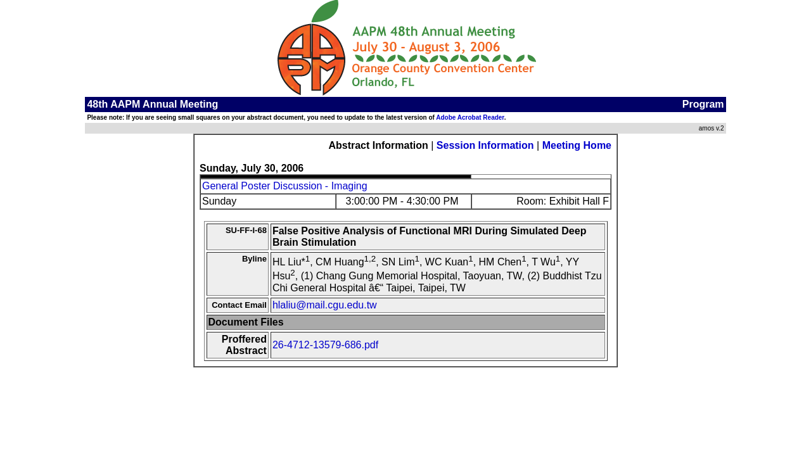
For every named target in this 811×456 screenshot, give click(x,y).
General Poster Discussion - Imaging (284, 185)
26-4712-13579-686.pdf (325, 344)
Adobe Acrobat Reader (470, 117)
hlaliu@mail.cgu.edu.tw (324, 305)
